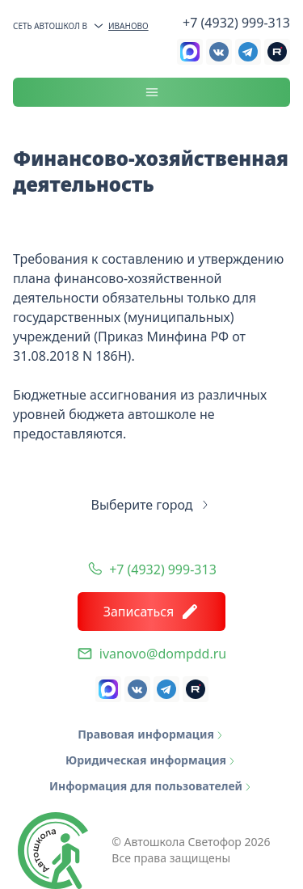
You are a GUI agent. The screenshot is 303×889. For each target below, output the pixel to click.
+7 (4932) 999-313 (236, 23)
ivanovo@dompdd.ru (162, 654)
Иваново (120, 25)
